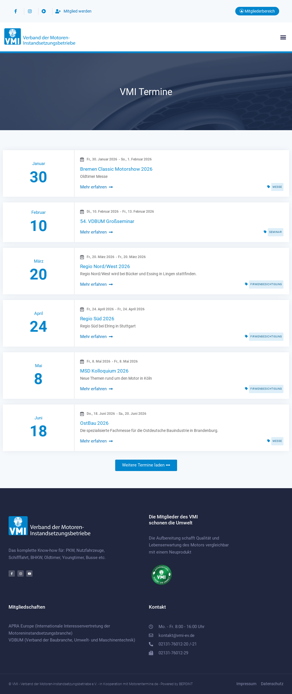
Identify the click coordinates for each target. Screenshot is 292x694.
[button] (283, 37)
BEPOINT (186, 684)
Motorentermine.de (143, 684)
